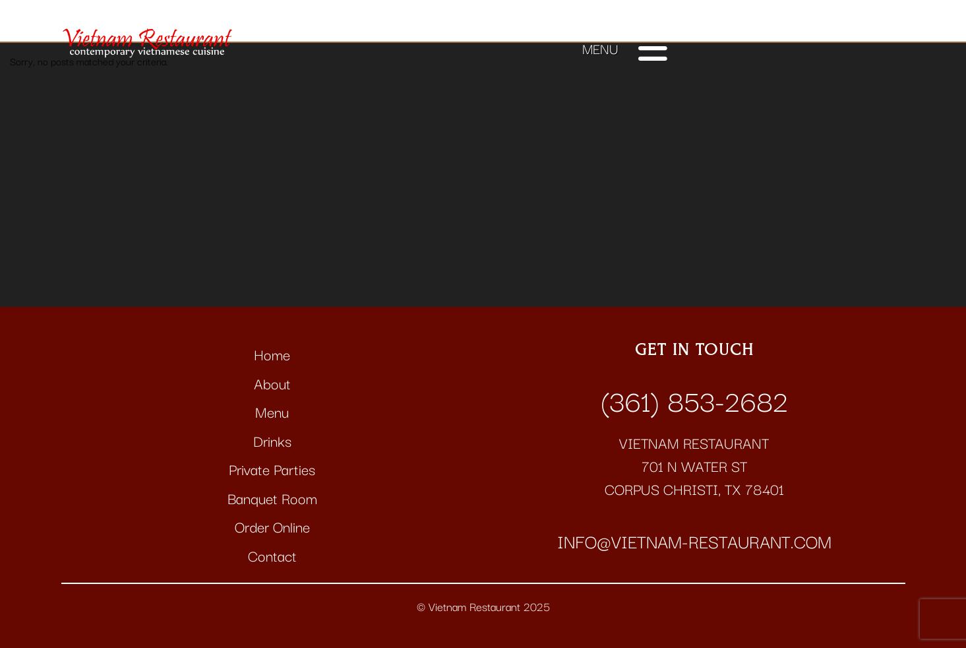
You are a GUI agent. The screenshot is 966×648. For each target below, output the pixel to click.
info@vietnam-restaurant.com (694, 540)
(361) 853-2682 (694, 399)
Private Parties (272, 468)
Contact (272, 555)
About (272, 383)
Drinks (272, 440)
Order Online (272, 526)
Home (272, 354)
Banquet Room (272, 497)
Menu (272, 411)
